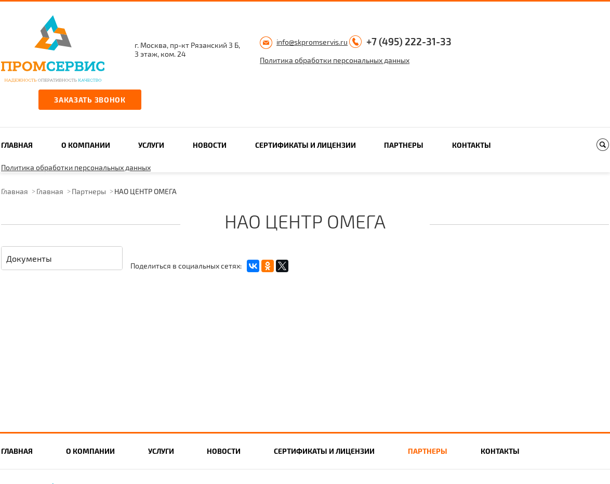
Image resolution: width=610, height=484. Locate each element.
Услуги (151, 145)
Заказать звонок (90, 99)
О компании (85, 145)
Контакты (471, 145)
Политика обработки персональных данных (334, 60)
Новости (210, 145)
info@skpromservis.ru (312, 41)
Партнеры (403, 145)
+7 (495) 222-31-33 (409, 41)
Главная (17, 145)
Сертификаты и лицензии (305, 145)
